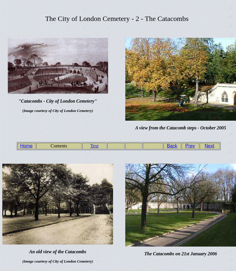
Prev (190, 145)
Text (94, 145)
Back (172, 145)
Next (209, 145)
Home (26, 145)
